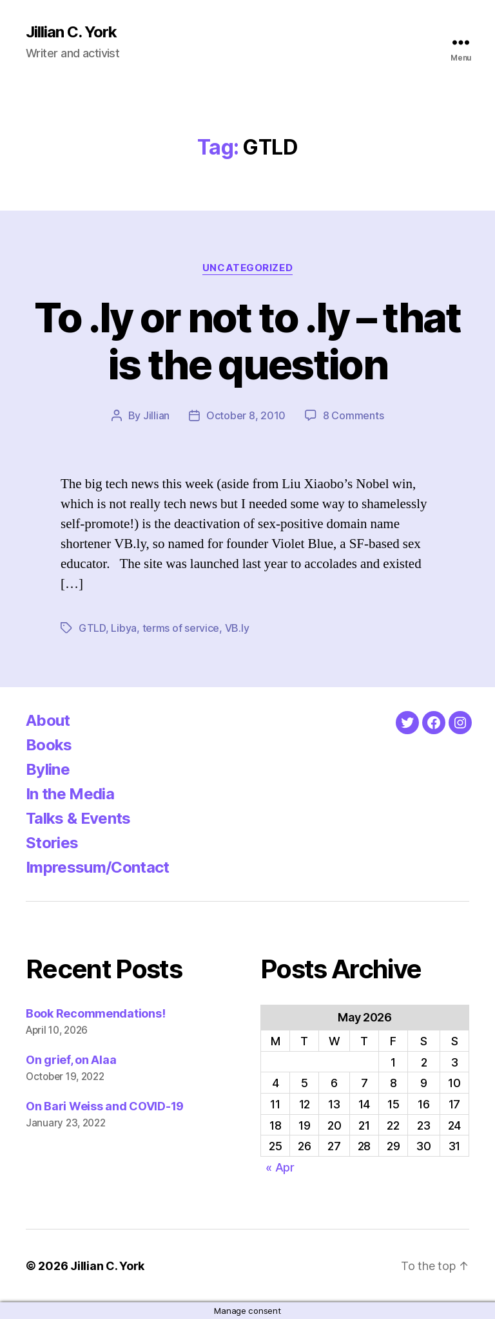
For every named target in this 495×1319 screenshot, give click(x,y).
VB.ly (237, 628)
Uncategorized (247, 268)
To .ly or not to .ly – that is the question (247, 340)
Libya (124, 628)
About (48, 720)
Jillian (156, 415)
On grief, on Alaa (71, 1060)
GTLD (92, 628)
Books (49, 744)
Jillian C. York (71, 32)
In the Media (70, 793)
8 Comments (353, 415)
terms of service (181, 628)
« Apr (280, 1167)
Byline (48, 769)
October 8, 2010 (246, 415)
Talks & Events (78, 818)
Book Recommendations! (95, 1013)
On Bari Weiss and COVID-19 (105, 1106)
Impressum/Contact (98, 867)
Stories (52, 842)
